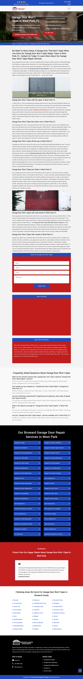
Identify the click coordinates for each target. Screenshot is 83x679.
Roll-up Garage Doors (50, 518)
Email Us (17, 660)
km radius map (41, 316)
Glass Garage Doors (50, 503)
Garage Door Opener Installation (53, 442)
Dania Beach (17, 613)
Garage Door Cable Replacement (23, 518)
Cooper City (17, 606)
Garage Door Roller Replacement (23, 483)
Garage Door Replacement (21, 468)
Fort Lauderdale (18, 622)
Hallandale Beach (18, 625)
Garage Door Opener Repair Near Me (54, 447)
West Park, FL (50, 3)
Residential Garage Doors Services (54, 534)
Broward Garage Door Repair (41, 677)
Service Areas (48, 670)
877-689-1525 (67, 3)
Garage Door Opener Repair (22, 463)
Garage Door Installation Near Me (23, 523)
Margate (36, 616)
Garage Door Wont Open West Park (39, 43)
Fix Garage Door (19, 534)
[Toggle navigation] (69, 8)
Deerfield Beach (18, 619)
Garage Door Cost (19, 478)
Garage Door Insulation (21, 528)
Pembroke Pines (58, 600)
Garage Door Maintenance (21, 498)
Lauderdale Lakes (38, 606)
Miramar (36, 619)
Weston (56, 625)
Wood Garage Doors (50, 478)
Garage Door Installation (21, 447)
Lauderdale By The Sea (40, 603)
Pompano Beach (58, 606)
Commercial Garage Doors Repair (23, 508)
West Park (56, 622)
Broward (16, 600)
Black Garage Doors (20, 503)
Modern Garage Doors (50, 528)
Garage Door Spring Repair (22, 493)
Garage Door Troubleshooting (52, 468)
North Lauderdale (38, 622)
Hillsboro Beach (18, 629)
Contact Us (47, 668)
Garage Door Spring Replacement (23, 452)
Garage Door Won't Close (51, 488)
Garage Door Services (23, 43)
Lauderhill (36, 609)
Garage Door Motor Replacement (23, 488)
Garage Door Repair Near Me (52, 452)
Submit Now (41, 286)
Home (14, 43)
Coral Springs (17, 609)
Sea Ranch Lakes (58, 609)
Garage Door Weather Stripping (53, 473)
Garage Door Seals (49, 483)
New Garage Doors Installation (53, 508)
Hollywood (36, 600)
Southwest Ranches (59, 613)
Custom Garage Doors (20, 513)
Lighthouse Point (38, 613)
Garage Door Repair (20, 442)
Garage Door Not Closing (51, 498)
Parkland (36, 629)
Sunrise (56, 616)
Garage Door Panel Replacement (23, 473)
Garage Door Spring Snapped (52, 463)
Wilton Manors (58, 629)
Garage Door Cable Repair (21, 457)
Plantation (56, 603)
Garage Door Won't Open (51, 493)
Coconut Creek (18, 603)
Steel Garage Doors (50, 523)
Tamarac (56, 619)
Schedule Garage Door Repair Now (26, 34)
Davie (15, 616)
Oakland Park (37, 625)
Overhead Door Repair (50, 513)
